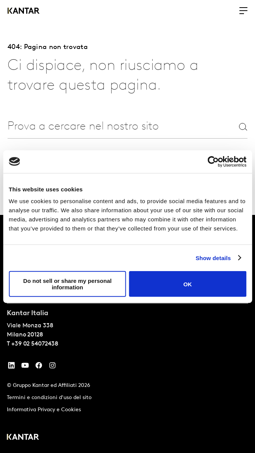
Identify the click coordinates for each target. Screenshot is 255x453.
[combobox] (97, 127)
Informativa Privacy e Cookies (44, 410)
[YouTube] (11, 367)
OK (187, 284)
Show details (213, 257)
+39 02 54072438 (34, 344)
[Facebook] (38, 367)
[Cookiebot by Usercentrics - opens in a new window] (213, 161)
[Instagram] (52, 367)
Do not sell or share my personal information (67, 284)
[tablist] (127, 334)
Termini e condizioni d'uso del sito (49, 398)
